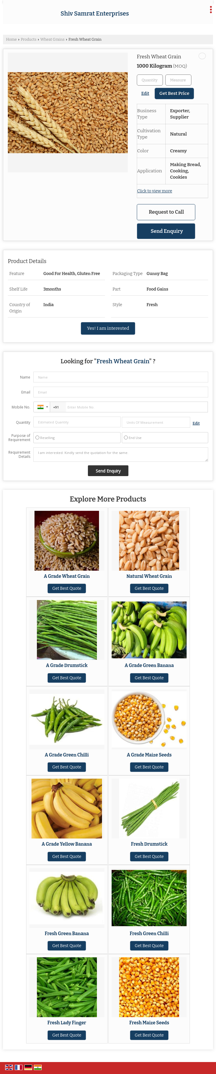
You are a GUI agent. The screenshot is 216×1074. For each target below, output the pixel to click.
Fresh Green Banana (67, 933)
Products (28, 39)
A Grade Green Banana (149, 665)
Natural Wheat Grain (149, 576)
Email (25, 392)
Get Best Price (174, 93)
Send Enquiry (167, 231)
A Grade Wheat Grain (67, 576)
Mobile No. (21, 407)
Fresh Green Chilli (149, 933)
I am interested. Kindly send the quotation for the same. (120, 454)
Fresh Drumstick (149, 844)
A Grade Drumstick (67, 665)
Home (11, 39)
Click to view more (154, 191)
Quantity (23, 422)
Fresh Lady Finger (66, 1023)
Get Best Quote (66, 588)
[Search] (195, 12)
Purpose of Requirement (19, 438)
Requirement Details (19, 454)
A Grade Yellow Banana (67, 844)
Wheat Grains (52, 39)
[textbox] (178, 80)
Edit (145, 93)
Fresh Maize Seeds (149, 1023)
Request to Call (166, 212)
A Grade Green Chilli (67, 755)
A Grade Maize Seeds (149, 755)
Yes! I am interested (108, 328)
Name (25, 377)
